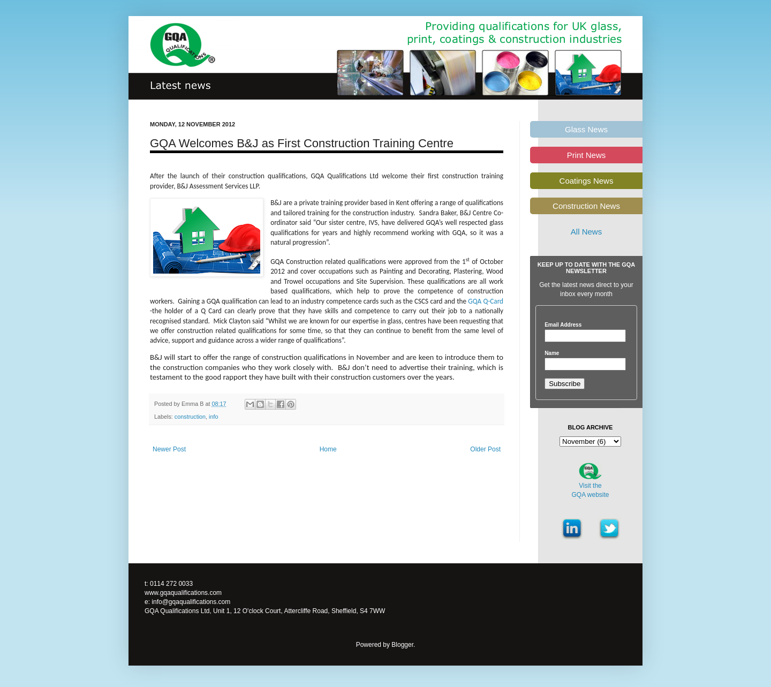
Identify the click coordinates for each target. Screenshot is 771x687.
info (213, 416)
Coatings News (587, 180)
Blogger (402, 644)
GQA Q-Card (485, 301)
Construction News (586, 205)
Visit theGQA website (590, 490)
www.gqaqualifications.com (183, 593)
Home (328, 449)
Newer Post (169, 449)
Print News (586, 155)
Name (552, 353)
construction (190, 416)
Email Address (563, 325)
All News (586, 231)
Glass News (586, 129)
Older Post (485, 449)
